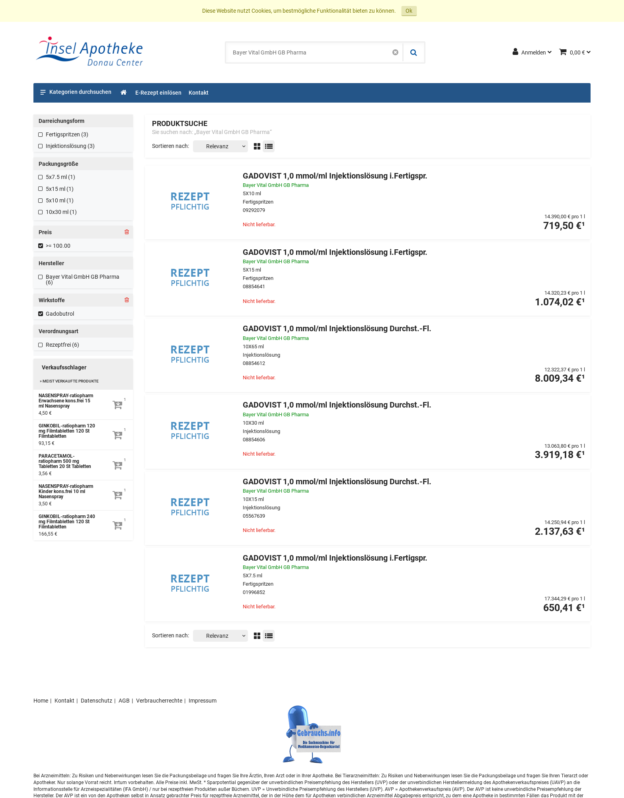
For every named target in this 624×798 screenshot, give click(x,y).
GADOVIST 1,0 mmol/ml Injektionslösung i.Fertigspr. (335, 176)
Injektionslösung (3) (70, 146)
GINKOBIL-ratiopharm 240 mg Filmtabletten (67, 522)
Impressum (202, 700)
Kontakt (64, 700)
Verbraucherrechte (159, 700)
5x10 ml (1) (60, 200)
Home (40, 700)
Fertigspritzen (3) (67, 134)
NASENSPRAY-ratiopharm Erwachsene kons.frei (66, 401)
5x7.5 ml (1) (60, 177)
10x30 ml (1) (61, 212)
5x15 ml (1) (60, 189)
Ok (409, 11)
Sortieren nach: (170, 146)
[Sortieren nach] (220, 146)
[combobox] (314, 52)
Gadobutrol (60, 314)
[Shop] (124, 92)
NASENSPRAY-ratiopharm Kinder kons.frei (66, 491)
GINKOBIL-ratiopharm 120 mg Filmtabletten (67, 431)
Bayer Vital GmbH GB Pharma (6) (82, 279)
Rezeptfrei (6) (62, 345)
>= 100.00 (58, 246)
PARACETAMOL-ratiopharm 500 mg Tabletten (65, 461)
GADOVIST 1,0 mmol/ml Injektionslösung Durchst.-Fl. (337, 328)
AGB (124, 700)
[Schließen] (395, 52)
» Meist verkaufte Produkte (69, 381)
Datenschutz (96, 700)
